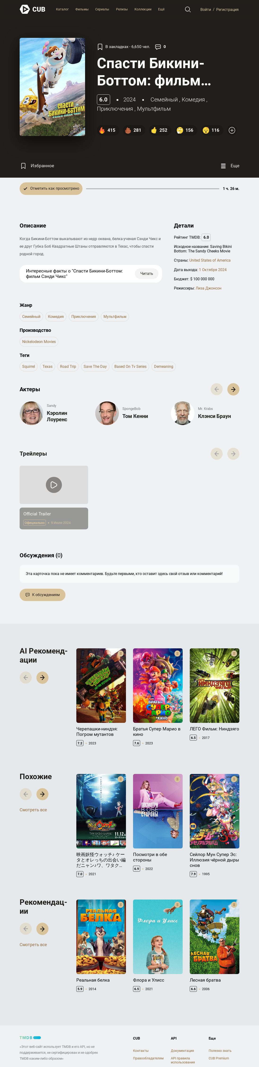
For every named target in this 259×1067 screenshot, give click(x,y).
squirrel (28, 366)
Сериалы (102, 9)
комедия (193, 99)
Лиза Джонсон (208, 288)
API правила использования (183, 1060)
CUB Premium (219, 1058)
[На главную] (33, 9)
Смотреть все (33, 809)
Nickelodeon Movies (39, 341)
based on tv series (130, 366)
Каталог (62, 9)
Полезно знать (220, 1051)
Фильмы (82, 9)
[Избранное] (37, 166)
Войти (205, 9)
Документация (182, 1051)
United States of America (210, 260)
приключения (115, 108)
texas (47, 366)
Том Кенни (135, 416)
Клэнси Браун (214, 416)
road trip (68, 366)
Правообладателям (148, 1058)
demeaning (163, 366)
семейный (164, 99)
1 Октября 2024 (213, 270)
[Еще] (229, 166)
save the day (95, 366)
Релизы (122, 9)
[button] (233, 389)
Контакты (141, 1051)
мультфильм (154, 108)
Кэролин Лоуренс (57, 416)
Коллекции (142, 9)
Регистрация (227, 9)
